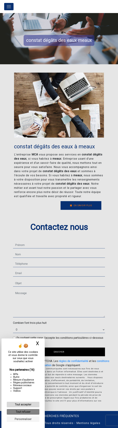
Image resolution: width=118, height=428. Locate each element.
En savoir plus (81, 205)
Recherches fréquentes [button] (59, 416)
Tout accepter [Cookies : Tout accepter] (23, 404)
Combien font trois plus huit (30, 322)
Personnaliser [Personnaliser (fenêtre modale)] (23, 419)
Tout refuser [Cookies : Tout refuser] (23, 411)
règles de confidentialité (73, 361)
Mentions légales (87, 423)
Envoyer (59, 352)
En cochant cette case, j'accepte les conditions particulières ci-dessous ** (59, 340)
